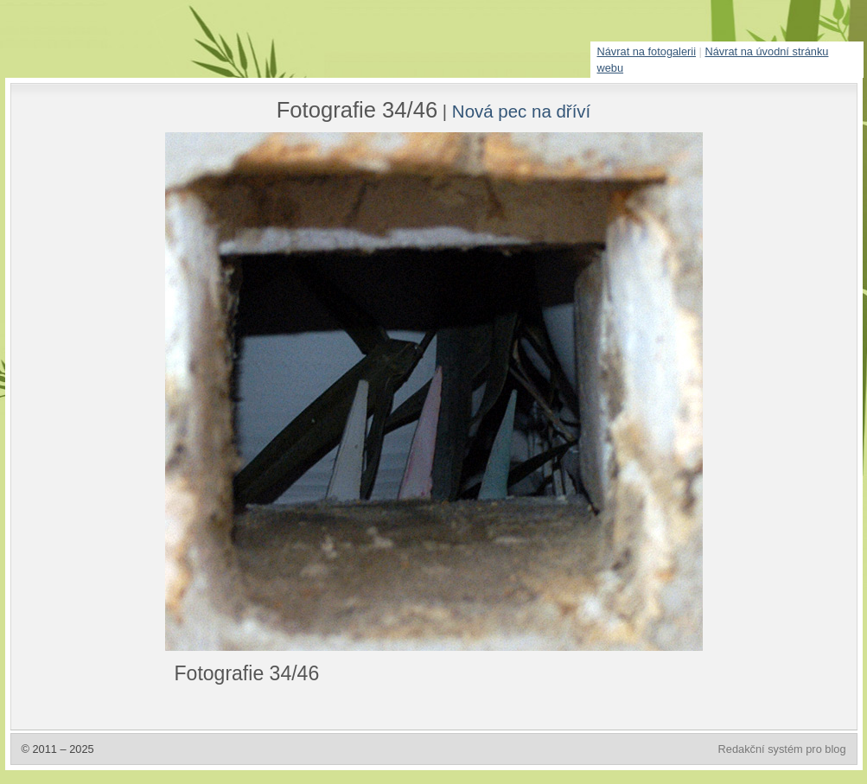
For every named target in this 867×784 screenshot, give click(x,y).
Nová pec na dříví (521, 111)
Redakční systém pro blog (782, 749)
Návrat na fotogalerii (647, 51)
